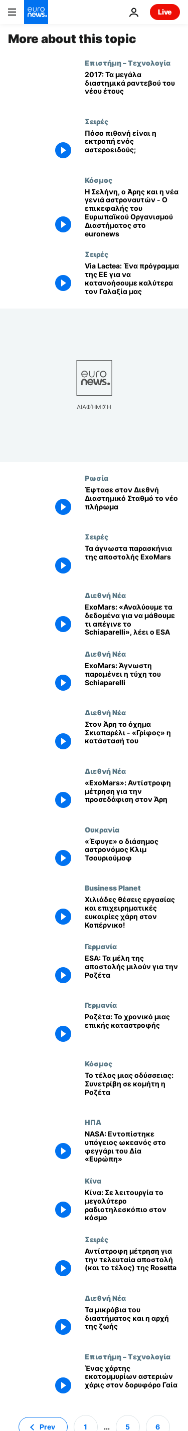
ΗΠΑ (93, 1122)
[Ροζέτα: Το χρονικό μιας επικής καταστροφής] (132, 1030)
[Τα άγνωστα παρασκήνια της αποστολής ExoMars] (132, 561)
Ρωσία (96, 478)
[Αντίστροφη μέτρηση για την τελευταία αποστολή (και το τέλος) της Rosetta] (132, 1264)
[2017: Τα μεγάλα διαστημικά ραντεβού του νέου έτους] (132, 88)
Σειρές (96, 121)
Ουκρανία (102, 829)
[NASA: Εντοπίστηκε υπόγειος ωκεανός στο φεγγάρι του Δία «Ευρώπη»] (132, 1147)
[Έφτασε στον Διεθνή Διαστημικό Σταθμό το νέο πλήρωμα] (132, 503)
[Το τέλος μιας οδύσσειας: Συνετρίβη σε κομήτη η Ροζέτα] (132, 1088)
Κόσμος (98, 180)
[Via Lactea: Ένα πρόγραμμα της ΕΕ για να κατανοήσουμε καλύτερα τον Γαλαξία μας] (132, 279)
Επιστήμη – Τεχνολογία (127, 63)
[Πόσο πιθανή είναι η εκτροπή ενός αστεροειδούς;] (132, 146)
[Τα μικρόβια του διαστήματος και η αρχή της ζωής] (132, 1323)
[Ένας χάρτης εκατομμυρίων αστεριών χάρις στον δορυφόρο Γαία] (132, 1381)
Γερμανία (101, 946)
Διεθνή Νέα (105, 595)
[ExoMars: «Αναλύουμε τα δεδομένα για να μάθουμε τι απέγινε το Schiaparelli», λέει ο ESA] (132, 620)
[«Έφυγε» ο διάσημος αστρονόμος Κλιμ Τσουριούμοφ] (132, 854)
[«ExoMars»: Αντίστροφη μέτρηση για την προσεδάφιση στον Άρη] (132, 796)
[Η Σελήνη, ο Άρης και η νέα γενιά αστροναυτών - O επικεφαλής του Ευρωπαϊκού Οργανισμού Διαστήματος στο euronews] (132, 213)
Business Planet (113, 888)
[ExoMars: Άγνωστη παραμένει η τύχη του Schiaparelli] (132, 679)
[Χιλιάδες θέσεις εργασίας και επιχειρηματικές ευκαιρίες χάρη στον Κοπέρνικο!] (132, 913)
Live (165, 12)
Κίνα (93, 1181)
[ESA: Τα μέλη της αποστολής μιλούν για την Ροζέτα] (132, 971)
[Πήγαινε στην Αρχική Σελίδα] (36, 12)
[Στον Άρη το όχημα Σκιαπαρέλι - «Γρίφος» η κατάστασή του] (132, 737)
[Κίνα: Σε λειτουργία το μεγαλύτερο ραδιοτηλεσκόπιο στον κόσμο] (132, 1206)
